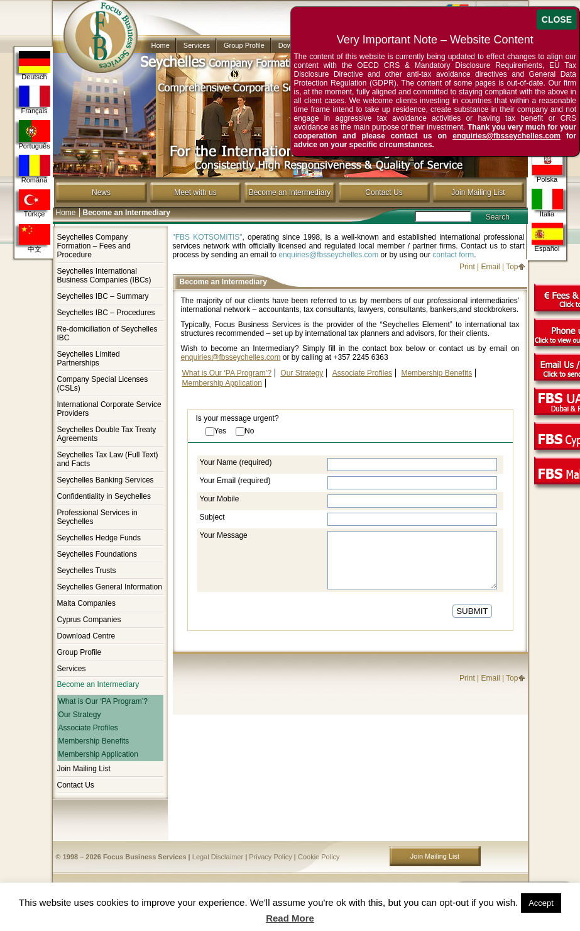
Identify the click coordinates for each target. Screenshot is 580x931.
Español (547, 237)
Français (34, 100)
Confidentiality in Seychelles (104, 496)
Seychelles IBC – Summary (103, 296)
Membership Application (98, 754)
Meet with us (195, 192)
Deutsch (34, 66)
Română (34, 169)
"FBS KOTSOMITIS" (208, 237)
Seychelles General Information (109, 587)
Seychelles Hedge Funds (99, 537)
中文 (34, 238)
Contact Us (383, 192)
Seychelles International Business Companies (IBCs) (104, 275)
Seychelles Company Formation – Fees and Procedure (94, 246)
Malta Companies (86, 603)
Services (196, 45)
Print (467, 266)
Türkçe (34, 203)
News (101, 192)
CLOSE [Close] (557, 19)
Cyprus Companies (89, 619)
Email (490, 266)
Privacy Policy (270, 857)
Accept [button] (541, 903)
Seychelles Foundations (97, 554)
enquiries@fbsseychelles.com (328, 254)
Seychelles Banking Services (105, 480)
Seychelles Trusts (86, 570)
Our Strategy (79, 714)
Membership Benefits (93, 741)
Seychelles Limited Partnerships (88, 358)
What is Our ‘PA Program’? (103, 701)
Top (512, 266)
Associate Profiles (88, 727)
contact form (453, 254)
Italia (547, 203)
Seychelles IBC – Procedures (106, 312)
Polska (547, 168)
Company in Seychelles (95, 26)
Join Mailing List (478, 192)
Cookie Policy (319, 857)
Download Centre (86, 636)
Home (160, 45)
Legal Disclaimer (217, 857)
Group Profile (244, 45)
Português (34, 135)
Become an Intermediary (290, 192)
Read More (290, 918)
